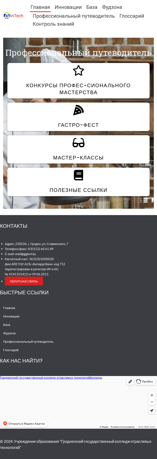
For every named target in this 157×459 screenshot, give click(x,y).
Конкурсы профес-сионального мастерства (78, 89)
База (91, 7)
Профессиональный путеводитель (74, 16)
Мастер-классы (78, 157)
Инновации (68, 7)
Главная (40, 7)
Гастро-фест (78, 125)
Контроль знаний (53, 24)
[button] (24, 281)
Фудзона (112, 7)
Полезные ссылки (79, 190)
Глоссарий (131, 16)
